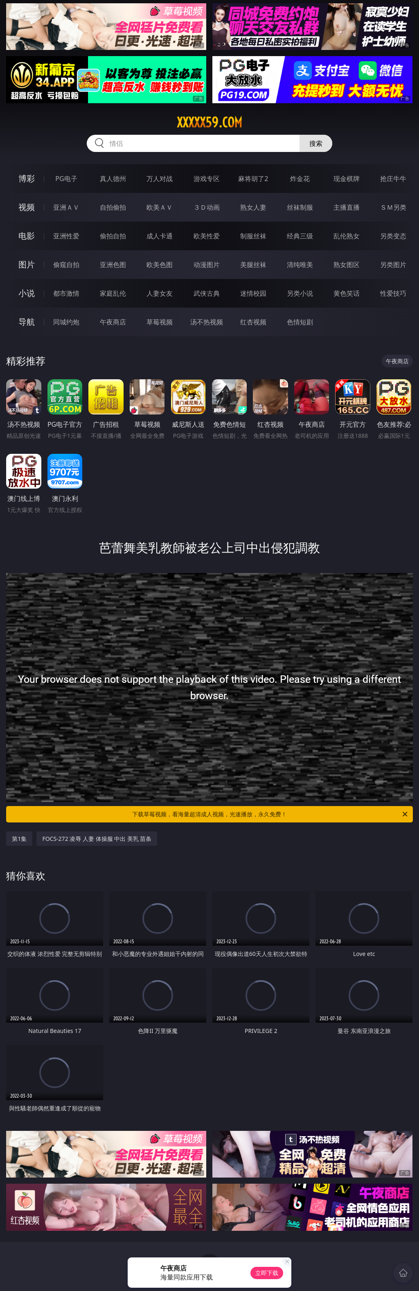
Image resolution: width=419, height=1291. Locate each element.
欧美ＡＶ (159, 207)
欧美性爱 (207, 235)
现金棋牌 (346, 178)
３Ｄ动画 (207, 207)
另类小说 (300, 293)
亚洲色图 (113, 264)
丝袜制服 (300, 207)
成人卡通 (159, 235)
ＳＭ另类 (393, 207)
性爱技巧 (393, 293)
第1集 (19, 839)
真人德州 (113, 178)
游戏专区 (207, 178)
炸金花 (300, 178)
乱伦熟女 (346, 235)
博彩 (26, 178)
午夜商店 (113, 321)
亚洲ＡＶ (66, 207)
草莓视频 (159, 321)
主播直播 (346, 207)
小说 (26, 293)
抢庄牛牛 (393, 178)
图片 (26, 264)
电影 (26, 235)
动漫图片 (207, 264)
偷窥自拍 (66, 264)
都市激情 (66, 293)
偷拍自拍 (113, 235)
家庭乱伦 (113, 293)
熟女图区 (346, 264)
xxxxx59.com (209, 122)
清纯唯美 (300, 264)
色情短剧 (300, 321)
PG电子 (66, 178)
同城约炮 (66, 321)
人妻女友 (159, 293)
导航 (26, 321)
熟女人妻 (253, 207)
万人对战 (159, 178)
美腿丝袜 (253, 264)
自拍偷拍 (113, 207)
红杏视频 (253, 321)
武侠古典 (207, 293)
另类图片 (393, 264)
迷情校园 (253, 293)
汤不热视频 (206, 321)
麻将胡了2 (253, 178)
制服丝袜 (253, 235)
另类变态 (393, 235)
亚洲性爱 (66, 235)
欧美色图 (159, 264)
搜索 (315, 143)
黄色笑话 (346, 293)
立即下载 (266, 1273)
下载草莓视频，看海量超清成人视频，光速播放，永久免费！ (270, 814)
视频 (26, 207)
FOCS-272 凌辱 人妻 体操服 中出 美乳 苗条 (96, 839)
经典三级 (300, 235)
